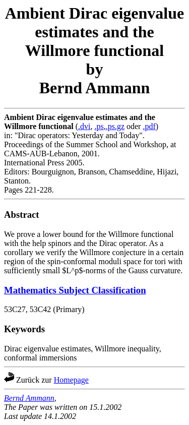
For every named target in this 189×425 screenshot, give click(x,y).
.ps (98, 126)
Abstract (21, 214)
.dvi (84, 126)
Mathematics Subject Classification (75, 290)
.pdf (149, 126)
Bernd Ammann (29, 398)
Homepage (71, 380)
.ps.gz (115, 126)
